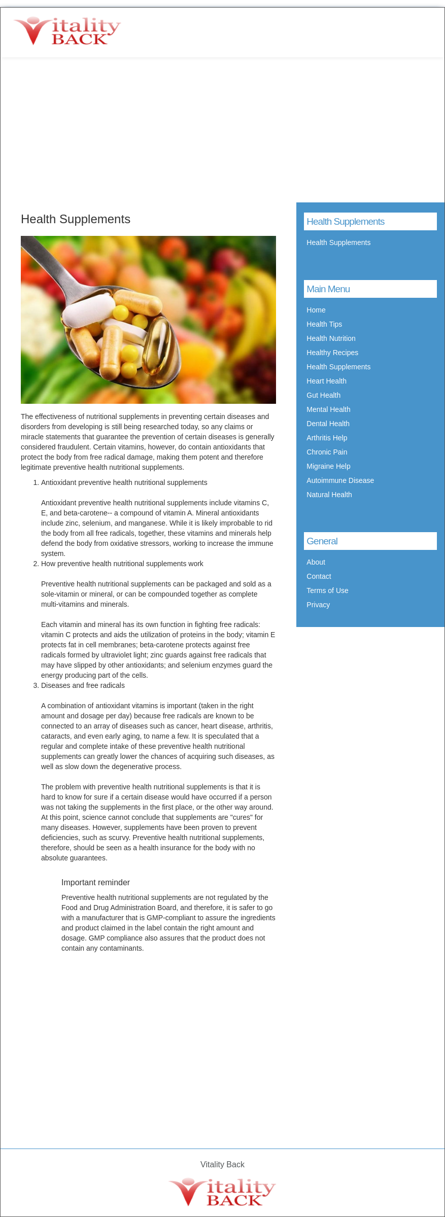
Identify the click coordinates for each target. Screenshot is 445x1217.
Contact (318, 576)
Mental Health (328, 409)
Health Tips (324, 324)
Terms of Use (327, 590)
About (315, 562)
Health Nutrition (331, 338)
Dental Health (328, 424)
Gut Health (323, 395)
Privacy (318, 605)
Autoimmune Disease (340, 480)
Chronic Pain (326, 452)
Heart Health (326, 381)
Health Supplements (338, 242)
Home (315, 310)
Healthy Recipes (332, 353)
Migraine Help (328, 466)
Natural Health (329, 495)
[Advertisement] (222, 129)
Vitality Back (222, 1164)
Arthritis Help (326, 438)
